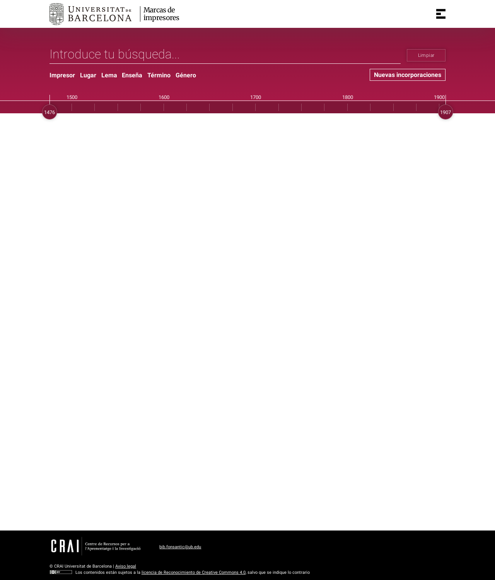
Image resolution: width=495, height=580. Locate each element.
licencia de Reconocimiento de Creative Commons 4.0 (194, 572)
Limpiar (426, 55)
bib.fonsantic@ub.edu (180, 546)
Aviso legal (125, 566)
